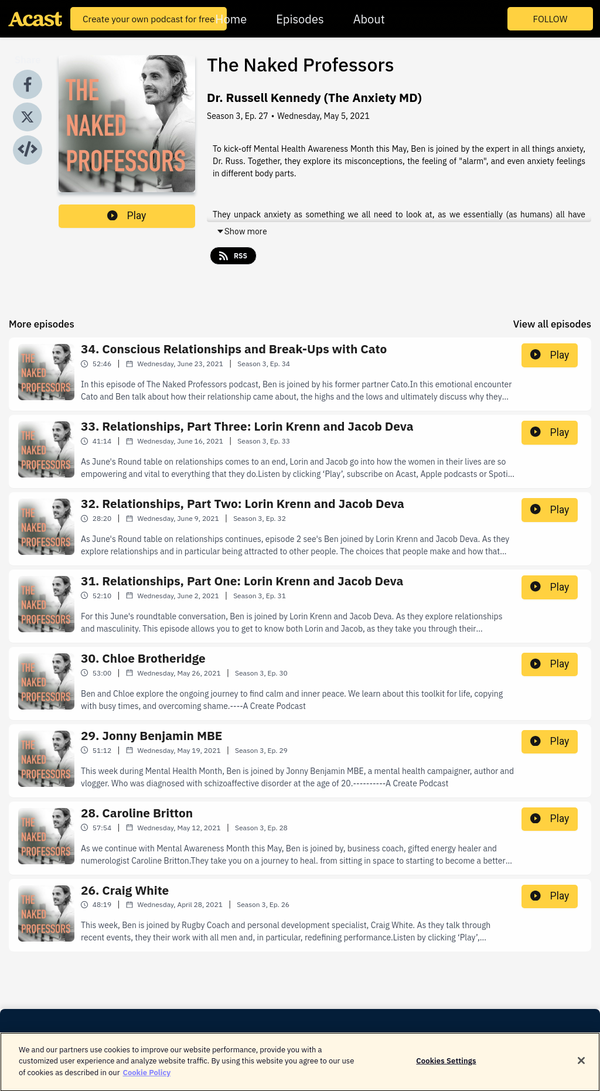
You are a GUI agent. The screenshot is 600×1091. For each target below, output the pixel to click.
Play (126, 215)
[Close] (581, 1067)
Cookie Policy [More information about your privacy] (146, 1078)
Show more (241, 231)
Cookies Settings (446, 1067)
